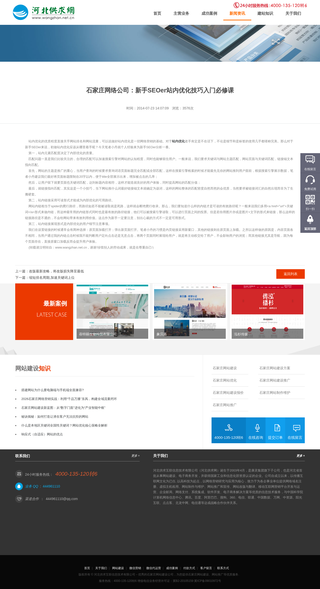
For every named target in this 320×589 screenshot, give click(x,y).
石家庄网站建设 (225, 368)
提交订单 (275, 437)
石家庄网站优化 (225, 380)
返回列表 (290, 274)
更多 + (135, 455)
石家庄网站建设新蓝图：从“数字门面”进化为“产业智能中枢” (63, 408)
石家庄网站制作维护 (274, 393)
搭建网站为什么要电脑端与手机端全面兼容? (52, 390)
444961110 (51, 486)
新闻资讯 (237, 13)
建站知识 (265, 13)
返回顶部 (310, 229)
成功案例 (209, 13)
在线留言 (295, 437)
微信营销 (135, 568)
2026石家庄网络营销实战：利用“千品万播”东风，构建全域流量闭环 (69, 399)
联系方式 (223, 568)
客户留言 (206, 568)
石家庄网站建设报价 (228, 393)
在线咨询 (255, 437)
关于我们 (293, 13)
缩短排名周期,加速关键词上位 (52, 278)
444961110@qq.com (62, 499)
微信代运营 (153, 568)
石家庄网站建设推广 (274, 380)
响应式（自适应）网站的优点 (42, 434)
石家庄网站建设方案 (274, 368)
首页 (157, 13)
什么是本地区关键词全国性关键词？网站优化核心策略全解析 (64, 425)
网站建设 (118, 568)
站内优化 (178, 141)
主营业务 (181, 13)
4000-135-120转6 (228, 437)
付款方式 (189, 568)
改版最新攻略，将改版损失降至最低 (56, 271)
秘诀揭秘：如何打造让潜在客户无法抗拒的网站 (54, 416)
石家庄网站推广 (225, 405)
